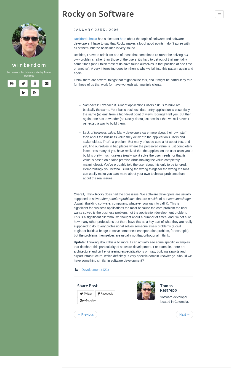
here (123, 39)
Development (95, 270)
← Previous (85, 314)
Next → (184, 314)
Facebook (105, 293)
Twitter (86, 293)
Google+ (88, 300)
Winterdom (29, 65)
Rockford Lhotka (85, 39)
